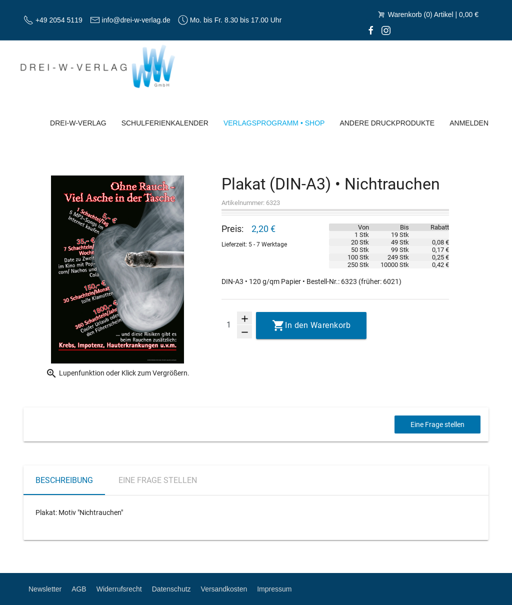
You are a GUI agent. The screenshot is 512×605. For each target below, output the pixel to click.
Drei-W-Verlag (78, 123)
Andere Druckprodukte (387, 123)
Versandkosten (224, 589)
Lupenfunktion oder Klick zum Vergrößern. (118, 374)
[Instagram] (386, 30)
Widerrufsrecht (119, 589)
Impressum (274, 589)
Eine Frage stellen (437, 424)
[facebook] (371, 30)
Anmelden (469, 123)
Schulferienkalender (165, 123)
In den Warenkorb (317, 325)
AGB (79, 589)
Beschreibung (64, 480)
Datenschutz (171, 589)
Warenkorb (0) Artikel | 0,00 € (427, 14)
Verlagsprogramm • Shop (274, 123)
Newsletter (45, 589)
